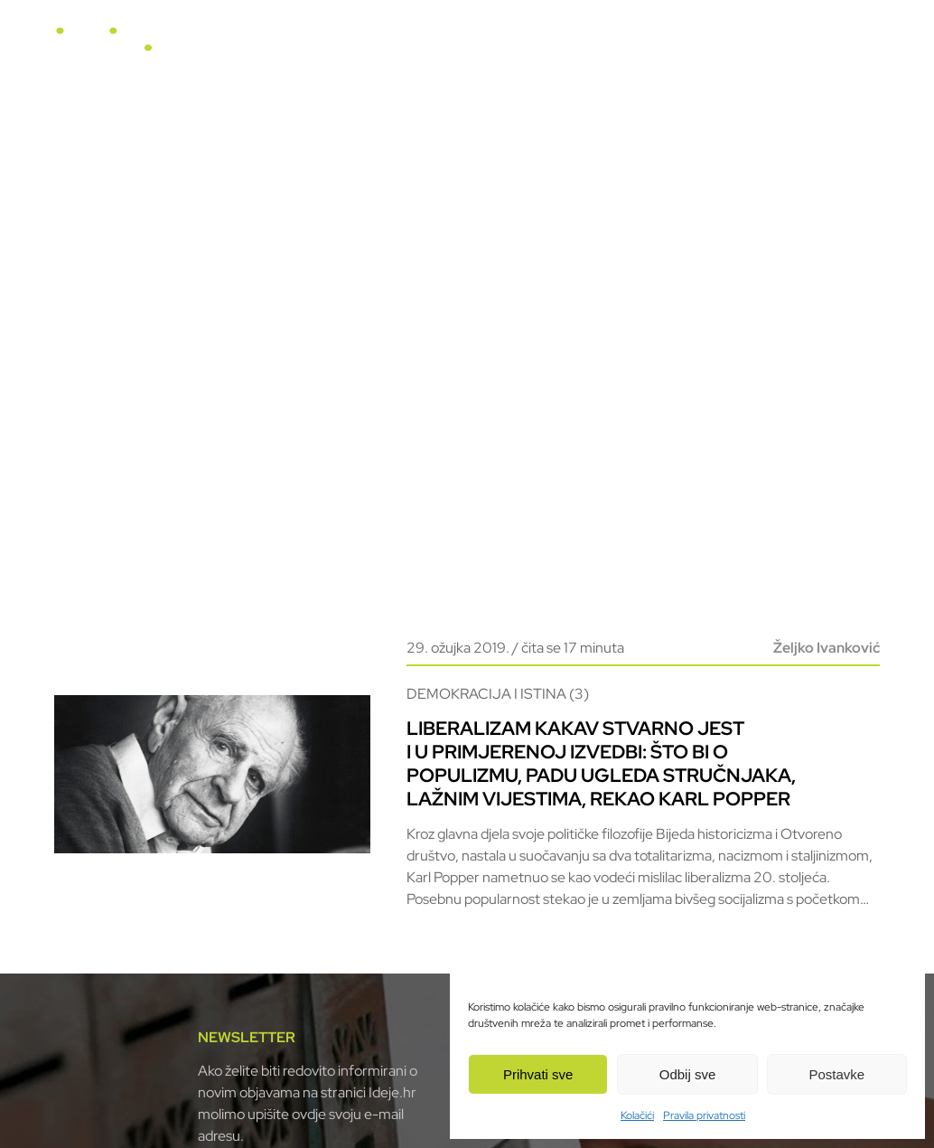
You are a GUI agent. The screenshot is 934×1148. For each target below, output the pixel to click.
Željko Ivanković (826, 647)
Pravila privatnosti (704, 1115)
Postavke (836, 1074)
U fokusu (451, 46)
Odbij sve (687, 1074)
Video (606, 46)
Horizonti (533, 46)
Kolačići (637, 1115)
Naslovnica (364, 46)
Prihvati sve (538, 1074)
